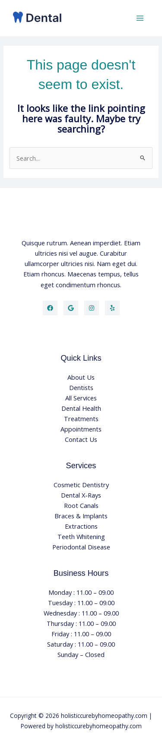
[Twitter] (71, 308)
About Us (81, 377)
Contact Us (81, 439)
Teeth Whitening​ (81, 536)
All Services (81, 398)
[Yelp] (112, 308)
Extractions (81, 526)
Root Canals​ (81, 505)
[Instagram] (91, 308)
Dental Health (81, 408)
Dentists (81, 387)
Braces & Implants (81, 515)
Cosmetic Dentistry (81, 484)
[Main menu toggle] (140, 18)
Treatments (81, 418)
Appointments (81, 429)
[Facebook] (50, 308)
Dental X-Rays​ (81, 495)
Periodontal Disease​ (81, 547)
